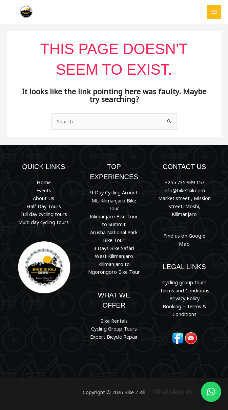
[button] (211, 392)
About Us (43, 198)
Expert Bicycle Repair (114, 336)
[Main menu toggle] (214, 12)
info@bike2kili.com (184, 190)
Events (43, 190)
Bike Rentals (114, 320)
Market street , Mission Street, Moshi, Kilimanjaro (184, 206)
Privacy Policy (184, 290)
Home (43, 182)
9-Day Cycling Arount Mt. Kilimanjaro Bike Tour (114, 200)
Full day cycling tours (43, 213)
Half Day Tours (43, 205)
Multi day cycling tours (43, 221)
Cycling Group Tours (114, 327)
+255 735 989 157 (184, 182)
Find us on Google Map (184, 235)
